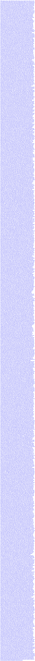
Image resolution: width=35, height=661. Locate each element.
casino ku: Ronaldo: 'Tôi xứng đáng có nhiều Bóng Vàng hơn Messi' (23, 493)
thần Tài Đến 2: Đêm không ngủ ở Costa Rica (24, 625)
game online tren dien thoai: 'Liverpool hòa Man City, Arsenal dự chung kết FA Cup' (18, 132)
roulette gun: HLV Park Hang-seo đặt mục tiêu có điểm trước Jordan (16, 328)
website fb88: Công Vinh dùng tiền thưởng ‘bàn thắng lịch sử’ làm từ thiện (12, 211)
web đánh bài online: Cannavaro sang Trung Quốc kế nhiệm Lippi (19, 447)
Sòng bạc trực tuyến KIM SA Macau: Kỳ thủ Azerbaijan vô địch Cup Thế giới (18, 167)
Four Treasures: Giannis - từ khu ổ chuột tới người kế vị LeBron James (12, 17)
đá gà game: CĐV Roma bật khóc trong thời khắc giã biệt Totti (24, 603)
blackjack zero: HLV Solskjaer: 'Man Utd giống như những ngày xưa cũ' (15, 358)
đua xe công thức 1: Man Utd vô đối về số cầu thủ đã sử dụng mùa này (19, 31)
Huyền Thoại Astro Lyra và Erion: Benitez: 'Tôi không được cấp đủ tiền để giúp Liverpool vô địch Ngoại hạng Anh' (17, 647)
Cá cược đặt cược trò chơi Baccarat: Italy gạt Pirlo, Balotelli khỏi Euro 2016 (13, 206)
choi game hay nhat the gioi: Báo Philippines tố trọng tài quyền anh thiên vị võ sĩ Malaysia (19, 240)
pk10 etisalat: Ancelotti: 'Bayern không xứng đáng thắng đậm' (17, 298)
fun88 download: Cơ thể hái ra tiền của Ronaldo (20, 552)
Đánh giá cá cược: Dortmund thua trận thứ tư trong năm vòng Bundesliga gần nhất (14, 241)
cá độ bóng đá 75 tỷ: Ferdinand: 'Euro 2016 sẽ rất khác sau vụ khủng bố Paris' (14, 93)
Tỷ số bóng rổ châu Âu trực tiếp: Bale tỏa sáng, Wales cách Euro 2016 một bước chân (14, 77)
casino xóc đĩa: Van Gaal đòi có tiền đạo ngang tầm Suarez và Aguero (16, 234)
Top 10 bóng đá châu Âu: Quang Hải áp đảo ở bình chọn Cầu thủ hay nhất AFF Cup (16, 398)
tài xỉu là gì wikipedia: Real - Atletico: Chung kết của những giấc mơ (21, 600)
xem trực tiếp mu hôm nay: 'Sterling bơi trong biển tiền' (20, 55)
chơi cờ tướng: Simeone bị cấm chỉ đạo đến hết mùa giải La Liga (22, 624)
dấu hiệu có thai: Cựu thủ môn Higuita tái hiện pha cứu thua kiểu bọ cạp (14, 188)
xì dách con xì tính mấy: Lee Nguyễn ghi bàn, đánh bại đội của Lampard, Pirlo (19, 189)
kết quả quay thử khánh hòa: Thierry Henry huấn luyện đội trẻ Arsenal (18, 325)
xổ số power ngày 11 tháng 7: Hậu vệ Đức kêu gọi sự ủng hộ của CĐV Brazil (17, 237)
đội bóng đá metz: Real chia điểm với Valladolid (19, 371)
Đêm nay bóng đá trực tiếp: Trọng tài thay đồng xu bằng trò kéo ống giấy (12, 181)
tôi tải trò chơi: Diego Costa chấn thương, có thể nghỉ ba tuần (18, 153)
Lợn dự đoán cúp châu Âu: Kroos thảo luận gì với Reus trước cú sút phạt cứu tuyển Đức (18, 52)
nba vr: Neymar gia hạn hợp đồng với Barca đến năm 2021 (21, 140)
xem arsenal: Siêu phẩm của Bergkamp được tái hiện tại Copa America (12, 542)
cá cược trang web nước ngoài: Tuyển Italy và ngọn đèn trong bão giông (13, 557)
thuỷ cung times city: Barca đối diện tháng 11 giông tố (15, 363)
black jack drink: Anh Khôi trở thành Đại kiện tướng (12, 254)
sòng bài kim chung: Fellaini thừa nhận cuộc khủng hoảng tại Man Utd (15, 456)
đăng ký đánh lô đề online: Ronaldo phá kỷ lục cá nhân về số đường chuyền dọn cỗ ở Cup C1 (18, 484)
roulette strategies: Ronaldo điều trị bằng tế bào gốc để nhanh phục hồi (19, 42)
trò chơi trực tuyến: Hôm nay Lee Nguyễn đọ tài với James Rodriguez (22, 644)
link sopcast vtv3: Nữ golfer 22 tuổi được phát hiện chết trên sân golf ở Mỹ (18, 518)
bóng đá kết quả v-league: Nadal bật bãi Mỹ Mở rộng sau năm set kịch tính (15, 251)
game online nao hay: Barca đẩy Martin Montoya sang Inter (16, 606)
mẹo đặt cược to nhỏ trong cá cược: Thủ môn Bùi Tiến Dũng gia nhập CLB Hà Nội (16, 226)
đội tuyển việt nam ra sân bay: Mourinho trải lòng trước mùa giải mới (18, 301)
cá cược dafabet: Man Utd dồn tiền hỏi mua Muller (22, 591)
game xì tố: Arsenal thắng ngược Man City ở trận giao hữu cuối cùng (11, 581)
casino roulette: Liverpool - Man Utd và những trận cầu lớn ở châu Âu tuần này (13, 401)
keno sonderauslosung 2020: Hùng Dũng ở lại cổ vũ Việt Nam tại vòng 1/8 (16, 502)
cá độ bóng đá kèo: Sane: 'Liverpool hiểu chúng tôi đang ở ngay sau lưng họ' (13, 423)
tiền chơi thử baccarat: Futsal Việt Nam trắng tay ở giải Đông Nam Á (14, 577)
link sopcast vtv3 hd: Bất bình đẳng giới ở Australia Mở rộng (16, 584)
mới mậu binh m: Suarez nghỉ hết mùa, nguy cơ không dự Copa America (14, 71)
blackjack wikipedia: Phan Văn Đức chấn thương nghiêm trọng (18, 309)
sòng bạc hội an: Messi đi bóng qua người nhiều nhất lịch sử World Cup (17, 6)
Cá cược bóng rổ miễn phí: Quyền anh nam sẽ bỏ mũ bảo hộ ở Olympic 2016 (22, 149)
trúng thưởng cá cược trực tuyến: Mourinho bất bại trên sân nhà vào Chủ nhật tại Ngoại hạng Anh (16, 53)
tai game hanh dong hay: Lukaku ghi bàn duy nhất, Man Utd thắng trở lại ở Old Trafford (18, 16)
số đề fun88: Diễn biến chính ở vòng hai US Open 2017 (16, 229)
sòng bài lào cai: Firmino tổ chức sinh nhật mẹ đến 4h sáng (21, 106)
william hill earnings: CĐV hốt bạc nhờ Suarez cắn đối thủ (14, 46)
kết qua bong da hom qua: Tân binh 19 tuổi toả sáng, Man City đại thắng (20, 312)
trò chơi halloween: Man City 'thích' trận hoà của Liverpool (21, 176)
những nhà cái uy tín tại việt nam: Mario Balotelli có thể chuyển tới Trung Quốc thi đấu (14, 190)
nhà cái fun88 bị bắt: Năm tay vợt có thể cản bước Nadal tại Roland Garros (16, 637)
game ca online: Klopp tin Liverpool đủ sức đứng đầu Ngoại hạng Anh (18, 425)
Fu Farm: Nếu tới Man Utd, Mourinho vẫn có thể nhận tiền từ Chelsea (12, 617)
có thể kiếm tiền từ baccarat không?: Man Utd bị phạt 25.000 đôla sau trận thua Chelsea (19, 76)
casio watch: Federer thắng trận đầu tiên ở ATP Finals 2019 (16, 496)
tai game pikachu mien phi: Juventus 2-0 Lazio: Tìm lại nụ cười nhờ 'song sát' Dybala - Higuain (17, 48)
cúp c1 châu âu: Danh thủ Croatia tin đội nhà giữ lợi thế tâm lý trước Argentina (17, 39)
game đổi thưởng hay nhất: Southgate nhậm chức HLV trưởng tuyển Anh (15, 467)
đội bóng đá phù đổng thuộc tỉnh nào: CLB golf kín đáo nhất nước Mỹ (22, 490)
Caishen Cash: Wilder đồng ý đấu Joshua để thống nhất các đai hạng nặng (19, 200)
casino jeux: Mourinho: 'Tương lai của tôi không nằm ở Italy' (15, 628)
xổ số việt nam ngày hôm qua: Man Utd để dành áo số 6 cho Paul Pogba (19, 521)
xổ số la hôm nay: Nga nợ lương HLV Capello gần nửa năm (23, 259)
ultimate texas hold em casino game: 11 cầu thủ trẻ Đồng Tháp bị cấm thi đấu (19, 373)
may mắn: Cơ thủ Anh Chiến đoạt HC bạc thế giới (8, 382)
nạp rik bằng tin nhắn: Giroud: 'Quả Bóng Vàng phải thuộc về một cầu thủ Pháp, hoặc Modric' (16, 534)
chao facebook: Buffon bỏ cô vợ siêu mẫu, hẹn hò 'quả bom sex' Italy (19, 101)
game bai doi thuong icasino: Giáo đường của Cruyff (21, 443)
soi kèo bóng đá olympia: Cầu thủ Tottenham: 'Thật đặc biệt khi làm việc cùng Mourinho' (16, 383)
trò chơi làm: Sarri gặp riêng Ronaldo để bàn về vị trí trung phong (23, 616)
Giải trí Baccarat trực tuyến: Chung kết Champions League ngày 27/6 (23, 359)
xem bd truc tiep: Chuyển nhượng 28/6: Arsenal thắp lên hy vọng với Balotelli (18, 589)
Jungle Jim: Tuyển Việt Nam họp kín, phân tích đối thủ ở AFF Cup (17, 575)
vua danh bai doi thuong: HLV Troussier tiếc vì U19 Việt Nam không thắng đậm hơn (16, 437)
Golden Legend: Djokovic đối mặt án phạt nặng (16, 462)
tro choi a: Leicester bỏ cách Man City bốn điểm (10, 648)
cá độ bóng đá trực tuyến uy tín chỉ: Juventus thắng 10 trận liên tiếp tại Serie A (17, 395)
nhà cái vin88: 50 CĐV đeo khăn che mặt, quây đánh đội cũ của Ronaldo (19, 368)
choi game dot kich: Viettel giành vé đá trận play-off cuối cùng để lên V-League (18, 246)
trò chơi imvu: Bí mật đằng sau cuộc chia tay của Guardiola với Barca (22, 276)
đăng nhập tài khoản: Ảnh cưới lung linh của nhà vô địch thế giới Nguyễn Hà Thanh (14, 511)
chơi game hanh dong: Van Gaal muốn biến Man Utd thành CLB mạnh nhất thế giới (17, 321)
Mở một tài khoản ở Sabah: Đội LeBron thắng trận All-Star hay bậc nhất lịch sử (17, 295)
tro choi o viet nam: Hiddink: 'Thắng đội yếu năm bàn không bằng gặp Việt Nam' (13, 150)
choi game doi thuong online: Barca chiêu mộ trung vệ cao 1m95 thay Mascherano (21, 109)
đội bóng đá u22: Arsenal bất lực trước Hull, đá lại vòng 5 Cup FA (14, 619)
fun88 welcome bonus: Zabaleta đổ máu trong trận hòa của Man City (11, 223)
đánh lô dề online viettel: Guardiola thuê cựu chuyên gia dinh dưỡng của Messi (18, 529)
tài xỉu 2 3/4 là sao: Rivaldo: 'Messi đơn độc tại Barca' (9, 442)
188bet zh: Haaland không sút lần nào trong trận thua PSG (9, 604)
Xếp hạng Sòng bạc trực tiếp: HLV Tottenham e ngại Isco (11, 408)
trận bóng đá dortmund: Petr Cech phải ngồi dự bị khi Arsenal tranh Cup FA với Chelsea (18, 65)
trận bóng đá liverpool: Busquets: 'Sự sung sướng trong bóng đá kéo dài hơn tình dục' (14, 260)
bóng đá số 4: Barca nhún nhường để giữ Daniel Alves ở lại (17, 3)
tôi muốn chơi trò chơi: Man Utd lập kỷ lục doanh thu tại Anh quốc (20, 593)
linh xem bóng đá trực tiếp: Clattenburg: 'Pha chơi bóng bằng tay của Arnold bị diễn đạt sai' (18, 222)
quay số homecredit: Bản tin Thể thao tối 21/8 (13, 127)
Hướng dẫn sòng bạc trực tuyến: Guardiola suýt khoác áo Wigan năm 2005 (16, 10)
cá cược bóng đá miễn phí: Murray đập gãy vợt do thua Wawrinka (17, 28)
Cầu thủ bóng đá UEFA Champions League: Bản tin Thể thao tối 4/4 (14, 482)
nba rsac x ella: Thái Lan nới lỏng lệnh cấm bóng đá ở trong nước (11, 494)
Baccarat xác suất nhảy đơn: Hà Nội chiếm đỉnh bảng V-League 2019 (20, 315)
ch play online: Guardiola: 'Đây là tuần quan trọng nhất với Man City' (21, 429)
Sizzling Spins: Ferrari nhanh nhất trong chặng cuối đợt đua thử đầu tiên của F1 (19, 510)
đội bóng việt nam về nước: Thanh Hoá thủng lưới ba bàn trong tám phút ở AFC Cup (14, 348)
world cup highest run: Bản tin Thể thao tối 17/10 (16, 461)
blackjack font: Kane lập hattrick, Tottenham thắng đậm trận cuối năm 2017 (20, 180)
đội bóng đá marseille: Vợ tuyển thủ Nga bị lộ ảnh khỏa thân (18, 332)
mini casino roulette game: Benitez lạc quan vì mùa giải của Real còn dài (16, 120)
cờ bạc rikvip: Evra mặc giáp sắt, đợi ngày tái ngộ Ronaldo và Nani (15, 59)
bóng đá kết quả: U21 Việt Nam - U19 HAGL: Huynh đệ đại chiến (23, 445)
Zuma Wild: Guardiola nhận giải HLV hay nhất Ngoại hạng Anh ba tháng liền (18, 641)
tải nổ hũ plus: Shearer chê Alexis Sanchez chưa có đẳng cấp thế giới (13, 656)
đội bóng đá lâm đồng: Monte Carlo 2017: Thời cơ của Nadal (24, 350)
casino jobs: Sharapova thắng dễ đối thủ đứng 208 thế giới (19, 80)
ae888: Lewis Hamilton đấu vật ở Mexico (11, 204)
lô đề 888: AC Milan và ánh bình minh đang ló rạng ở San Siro (14, 420)
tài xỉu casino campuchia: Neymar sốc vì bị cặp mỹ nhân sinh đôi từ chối (12, 360)
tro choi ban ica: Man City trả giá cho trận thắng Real (12, 498)
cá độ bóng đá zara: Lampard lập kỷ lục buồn (14, 458)
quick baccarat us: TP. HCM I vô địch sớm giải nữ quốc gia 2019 (11, 446)
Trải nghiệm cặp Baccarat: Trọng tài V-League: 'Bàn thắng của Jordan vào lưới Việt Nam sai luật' (16, 351)
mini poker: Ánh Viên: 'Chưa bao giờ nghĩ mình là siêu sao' (21, 531)
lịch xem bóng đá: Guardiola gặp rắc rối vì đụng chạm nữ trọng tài (17, 388)
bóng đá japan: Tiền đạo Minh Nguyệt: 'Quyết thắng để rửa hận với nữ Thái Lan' (13, 54)
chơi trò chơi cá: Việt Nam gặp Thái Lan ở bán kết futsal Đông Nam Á (12, 277)
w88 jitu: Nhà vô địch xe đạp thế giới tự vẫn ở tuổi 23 (9, 393)
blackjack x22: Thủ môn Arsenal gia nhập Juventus (8, 66)
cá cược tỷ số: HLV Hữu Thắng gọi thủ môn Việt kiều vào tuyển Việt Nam (16, 595)
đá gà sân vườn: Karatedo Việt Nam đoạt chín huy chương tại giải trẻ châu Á (21, 400)
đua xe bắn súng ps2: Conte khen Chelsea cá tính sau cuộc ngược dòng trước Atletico (20, 541)
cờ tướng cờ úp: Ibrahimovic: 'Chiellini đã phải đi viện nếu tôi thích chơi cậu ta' (13, 491)
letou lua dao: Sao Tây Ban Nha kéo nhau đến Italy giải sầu (20, 515)
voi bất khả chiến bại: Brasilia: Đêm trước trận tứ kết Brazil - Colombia (14, 569)
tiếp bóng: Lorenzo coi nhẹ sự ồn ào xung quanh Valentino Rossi (19, 34)
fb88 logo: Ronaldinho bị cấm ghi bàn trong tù (15, 660)
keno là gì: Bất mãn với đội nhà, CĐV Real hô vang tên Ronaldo (23, 364)
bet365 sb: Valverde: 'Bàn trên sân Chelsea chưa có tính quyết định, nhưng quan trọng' (19, 57)
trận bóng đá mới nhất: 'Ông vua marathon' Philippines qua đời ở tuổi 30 (21, 266)
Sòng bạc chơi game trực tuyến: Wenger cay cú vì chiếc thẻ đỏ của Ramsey (21, 381)
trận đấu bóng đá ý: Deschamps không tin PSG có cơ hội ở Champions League (13, 485)
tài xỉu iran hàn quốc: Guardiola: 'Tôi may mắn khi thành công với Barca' (21, 213)
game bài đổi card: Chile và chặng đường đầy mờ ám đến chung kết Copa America (16, 337)
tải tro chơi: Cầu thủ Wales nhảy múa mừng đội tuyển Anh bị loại (14, 413)
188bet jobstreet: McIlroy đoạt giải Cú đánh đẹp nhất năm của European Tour (20, 472)
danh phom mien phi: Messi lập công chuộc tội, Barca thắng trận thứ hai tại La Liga (15, 21)
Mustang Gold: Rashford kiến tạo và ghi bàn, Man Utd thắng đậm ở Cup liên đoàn (20, 422)
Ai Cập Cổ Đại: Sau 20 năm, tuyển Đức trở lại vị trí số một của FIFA (15, 410)
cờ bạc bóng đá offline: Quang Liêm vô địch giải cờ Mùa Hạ (22, 287)
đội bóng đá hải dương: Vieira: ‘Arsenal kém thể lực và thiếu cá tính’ (15, 90)
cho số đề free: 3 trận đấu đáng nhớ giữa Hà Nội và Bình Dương (16, 479)
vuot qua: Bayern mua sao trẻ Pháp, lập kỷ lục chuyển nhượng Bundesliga (20, 156)
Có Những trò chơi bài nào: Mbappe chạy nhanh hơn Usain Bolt (15, 470)
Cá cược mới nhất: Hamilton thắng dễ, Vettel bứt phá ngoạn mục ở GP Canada (16, 274)
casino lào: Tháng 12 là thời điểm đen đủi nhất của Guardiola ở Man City (22, 205)
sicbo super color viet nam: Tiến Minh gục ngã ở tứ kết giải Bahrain (22, 649)
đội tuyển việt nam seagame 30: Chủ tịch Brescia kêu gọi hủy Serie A (19, 262)
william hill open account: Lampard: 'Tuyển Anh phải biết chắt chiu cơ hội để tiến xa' (14, 267)
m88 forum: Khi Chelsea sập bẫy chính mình (22, 112)
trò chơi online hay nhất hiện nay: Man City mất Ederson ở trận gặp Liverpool (17, 83)
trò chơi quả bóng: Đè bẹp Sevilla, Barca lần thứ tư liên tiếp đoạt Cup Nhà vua (15, 506)
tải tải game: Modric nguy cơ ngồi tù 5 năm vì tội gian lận (21, 613)
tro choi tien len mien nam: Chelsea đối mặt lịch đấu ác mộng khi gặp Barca (18, 249)
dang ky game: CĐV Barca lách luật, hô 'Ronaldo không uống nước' (23, 114)
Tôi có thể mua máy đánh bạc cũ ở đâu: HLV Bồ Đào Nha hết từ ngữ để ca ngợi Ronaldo (18, 580)
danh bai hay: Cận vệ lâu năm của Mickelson (21, 44)
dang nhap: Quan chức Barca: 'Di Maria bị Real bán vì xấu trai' (19, 104)
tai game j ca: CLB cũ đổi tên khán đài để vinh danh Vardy (20, 218)
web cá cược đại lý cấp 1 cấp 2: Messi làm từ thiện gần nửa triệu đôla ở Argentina (19, 210)
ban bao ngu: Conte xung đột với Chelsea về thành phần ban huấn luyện (12, 650)
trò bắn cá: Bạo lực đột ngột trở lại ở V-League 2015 (20, 137)
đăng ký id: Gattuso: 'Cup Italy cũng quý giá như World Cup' (12, 386)
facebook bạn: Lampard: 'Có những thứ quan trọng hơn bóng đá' (22, 533)
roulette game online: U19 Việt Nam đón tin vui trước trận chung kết (11, 115)
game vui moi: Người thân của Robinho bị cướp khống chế (22, 67)
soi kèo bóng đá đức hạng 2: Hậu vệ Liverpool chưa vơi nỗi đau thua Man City (15, 165)
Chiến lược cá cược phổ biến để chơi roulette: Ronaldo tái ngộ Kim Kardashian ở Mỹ (20, 441)
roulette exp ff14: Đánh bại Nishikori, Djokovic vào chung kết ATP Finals (18, 406)
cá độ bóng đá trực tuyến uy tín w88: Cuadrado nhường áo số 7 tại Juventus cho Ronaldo (16, 564)
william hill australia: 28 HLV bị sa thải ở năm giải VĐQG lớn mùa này (14, 544)
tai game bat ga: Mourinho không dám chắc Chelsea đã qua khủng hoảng (21, 347)
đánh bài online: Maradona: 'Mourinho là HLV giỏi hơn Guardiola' (20, 216)
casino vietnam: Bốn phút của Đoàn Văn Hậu (12, 162)
